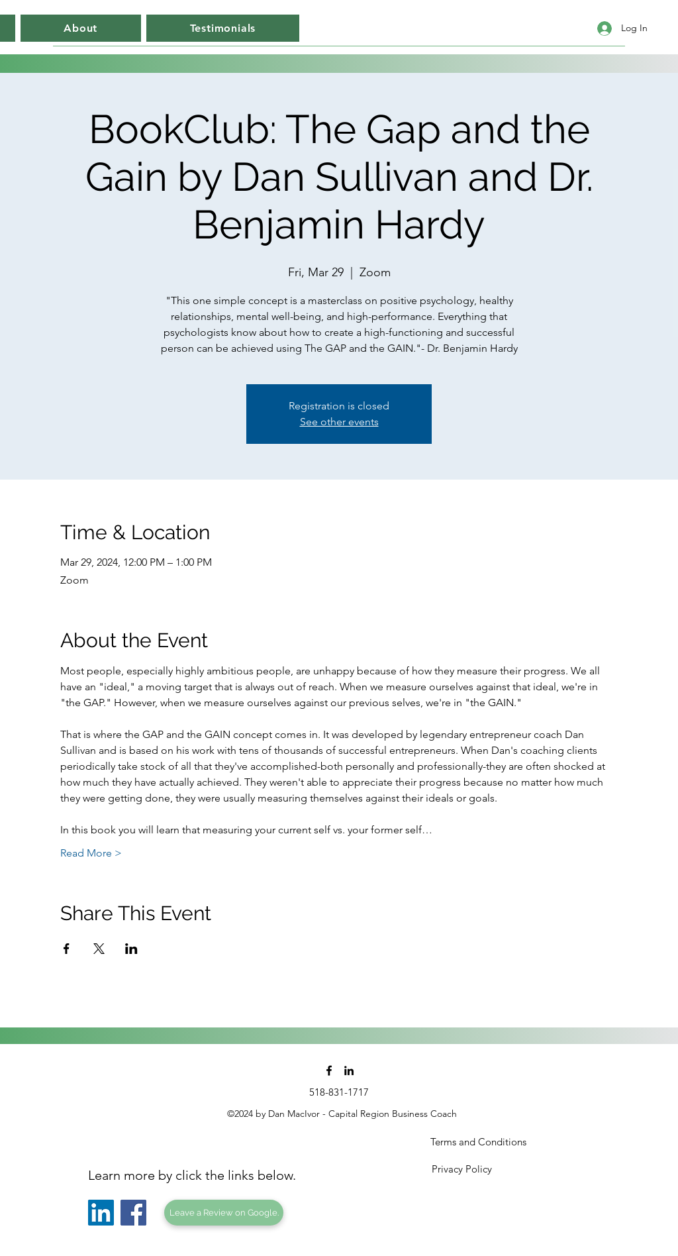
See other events (339, 421)
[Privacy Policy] (461, 1169)
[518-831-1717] (339, 1092)
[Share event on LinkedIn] (131, 948)
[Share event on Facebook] (66, 948)
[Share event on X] (99, 948)
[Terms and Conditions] (478, 1142)
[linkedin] (349, 1070)
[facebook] (329, 1070)
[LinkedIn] (101, 1213)
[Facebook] (133, 1213)
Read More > (91, 853)
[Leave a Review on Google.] (223, 1213)
